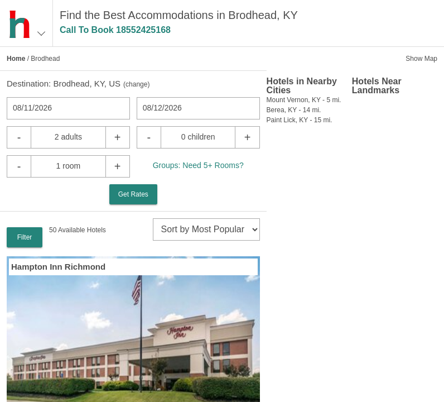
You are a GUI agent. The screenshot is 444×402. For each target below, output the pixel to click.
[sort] (206, 229)
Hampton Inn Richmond (58, 266)
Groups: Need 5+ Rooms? (198, 165)
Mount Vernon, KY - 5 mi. (304, 100)
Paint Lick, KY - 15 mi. (299, 120)
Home (16, 59)
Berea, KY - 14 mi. (294, 110)
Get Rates (133, 194)
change (136, 84)
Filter (24, 237)
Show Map (421, 59)
